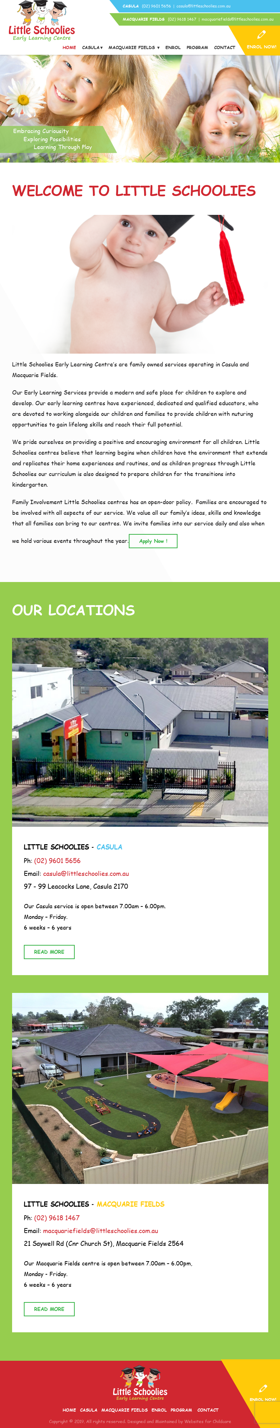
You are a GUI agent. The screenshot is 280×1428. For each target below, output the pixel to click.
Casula (91, 47)
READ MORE (49, 951)
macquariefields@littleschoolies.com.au (238, 19)
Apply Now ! (153, 541)
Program (197, 47)
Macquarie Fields (133, 47)
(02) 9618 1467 (182, 19)
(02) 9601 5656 (156, 6)
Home (69, 47)
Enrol (173, 47)
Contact (224, 47)
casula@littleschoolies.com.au (203, 6)
